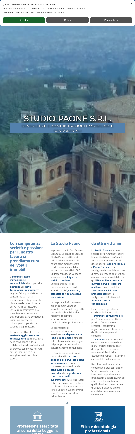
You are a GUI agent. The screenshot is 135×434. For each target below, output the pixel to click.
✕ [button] (131, 3)
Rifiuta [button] (67, 20)
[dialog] (67, 13)
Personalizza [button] (111, 20)
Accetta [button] (24, 20)
